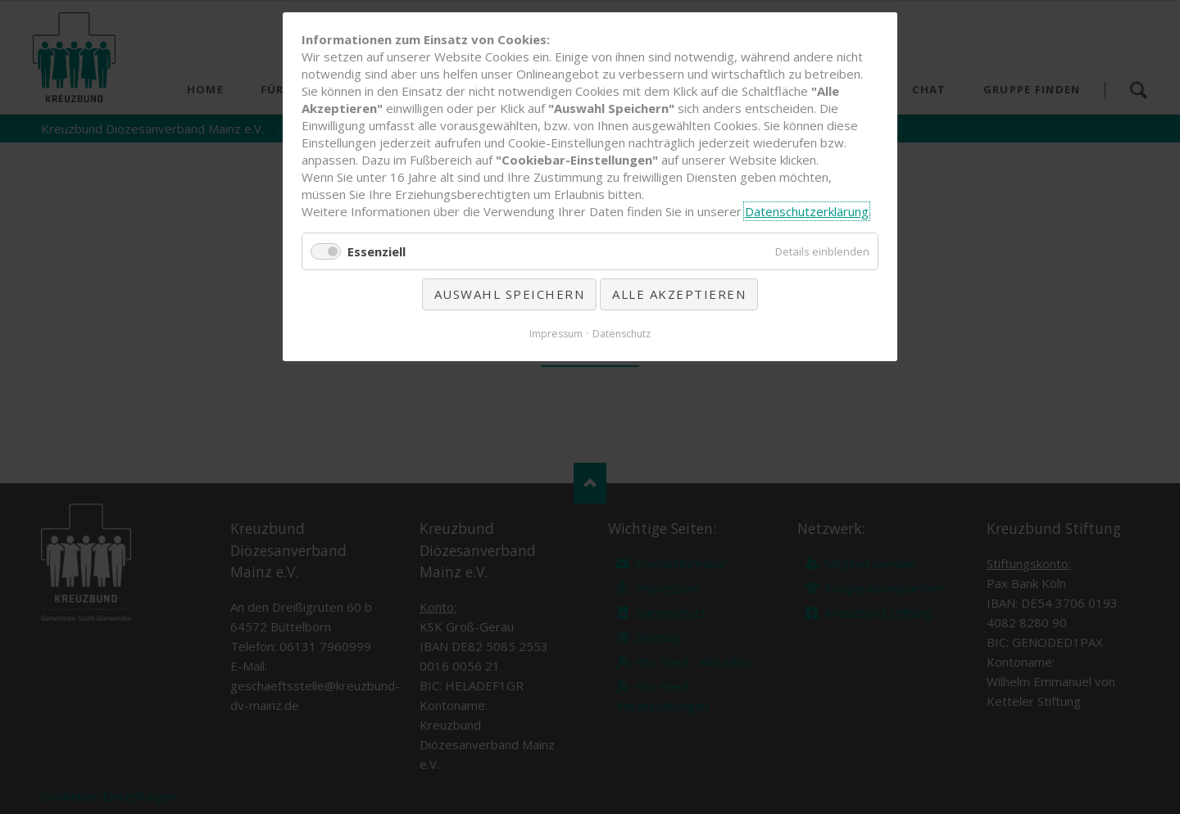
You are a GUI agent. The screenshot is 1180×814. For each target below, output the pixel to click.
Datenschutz (621, 334)
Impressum (556, 334)
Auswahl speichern (509, 294)
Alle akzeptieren (679, 294)
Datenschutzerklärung (807, 211)
